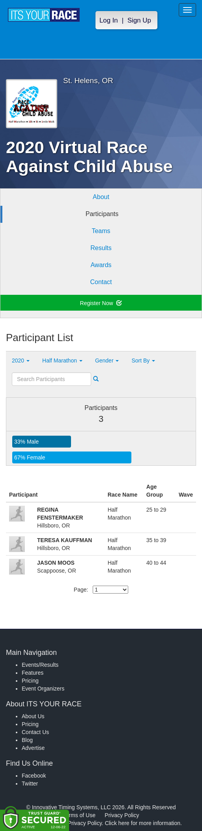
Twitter (30, 783)
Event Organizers (43, 688)
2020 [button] (21, 360)
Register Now (101, 303)
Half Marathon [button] (62, 360)
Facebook (34, 775)
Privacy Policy (122, 815)
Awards (100, 265)
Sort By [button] (143, 360)
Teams (101, 231)
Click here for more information (142, 823)
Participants (102, 214)
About (101, 197)
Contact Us (35, 732)
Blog (27, 740)
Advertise (33, 748)
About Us (33, 716)
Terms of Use (79, 815)
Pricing (30, 680)
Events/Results (40, 665)
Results (100, 248)
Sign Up (139, 20)
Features (32, 673)
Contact (101, 282)
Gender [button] (107, 360)
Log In (108, 20)
